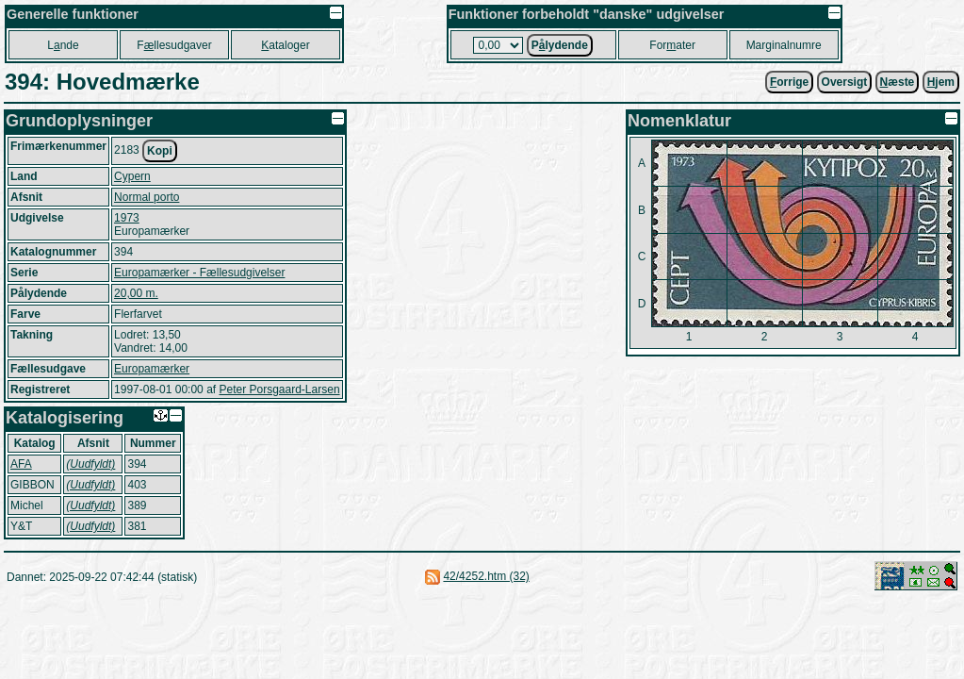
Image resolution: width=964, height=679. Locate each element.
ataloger (285, 45)
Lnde (62, 45)
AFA (21, 464)
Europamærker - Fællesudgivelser (199, 272)
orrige (789, 82)
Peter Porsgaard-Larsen (279, 389)
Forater (672, 45)
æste (897, 82)
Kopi (159, 150)
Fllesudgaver (174, 45)
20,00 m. (136, 293)
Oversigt (845, 82)
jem (941, 82)
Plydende (559, 45)
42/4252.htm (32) (486, 576)
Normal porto (146, 197)
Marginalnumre (784, 45)
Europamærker (151, 368)
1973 (126, 217)
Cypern (132, 176)
